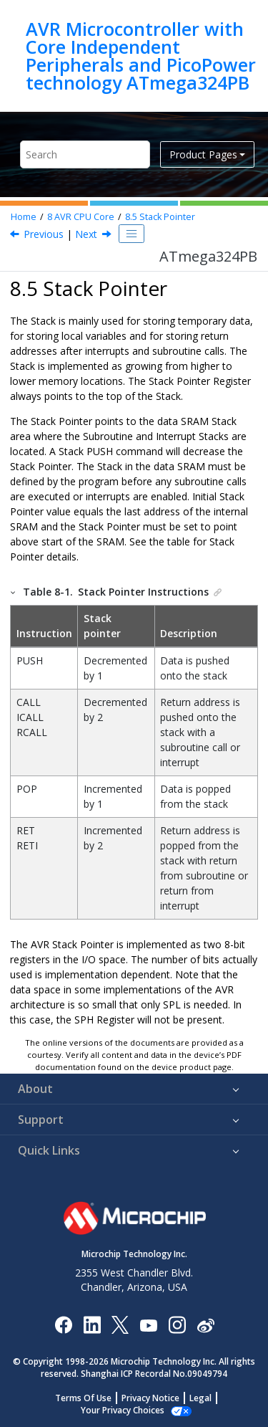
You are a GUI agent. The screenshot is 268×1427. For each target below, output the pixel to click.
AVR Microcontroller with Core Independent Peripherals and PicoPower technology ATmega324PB (141, 56)
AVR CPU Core (80, 217)
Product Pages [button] (203, 154)
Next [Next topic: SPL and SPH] (86, 234)
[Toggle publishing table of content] (131, 233)
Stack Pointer (160, 217)
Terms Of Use (83, 1398)
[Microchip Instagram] (177, 1324)
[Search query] (85, 154)
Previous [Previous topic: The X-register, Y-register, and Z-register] (44, 234)
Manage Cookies (123, 1410)
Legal (200, 1398)
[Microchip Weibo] (205, 1324)
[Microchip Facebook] (63, 1324)
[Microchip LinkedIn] (92, 1324)
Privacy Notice (150, 1398)
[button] (13, 591)
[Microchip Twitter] (120, 1324)
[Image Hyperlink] (148, 1324)
